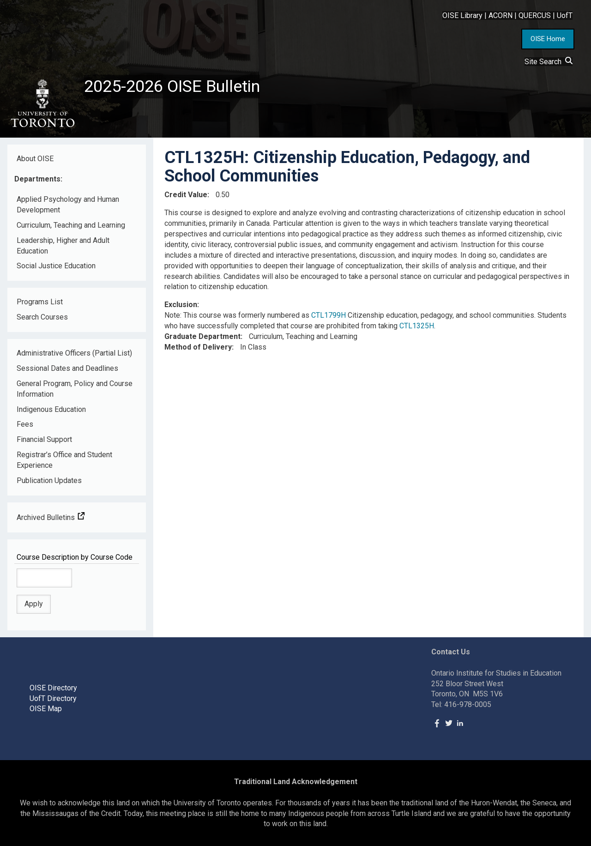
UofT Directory (53, 698)
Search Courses (42, 317)
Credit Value (185, 194)
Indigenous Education (51, 409)
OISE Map (46, 708)
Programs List (40, 301)
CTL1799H (328, 315)
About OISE (35, 158)
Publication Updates (49, 480)
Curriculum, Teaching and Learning (71, 225)
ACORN (500, 15)
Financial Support (44, 439)
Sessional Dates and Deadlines (67, 368)
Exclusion (180, 304)
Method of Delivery (198, 347)
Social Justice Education (56, 265)
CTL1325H (416, 325)
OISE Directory (53, 687)
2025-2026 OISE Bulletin (172, 86)
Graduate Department (202, 336)
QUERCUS (535, 15)
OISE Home (548, 39)
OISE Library (462, 15)
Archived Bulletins (51, 517)
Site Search (549, 61)
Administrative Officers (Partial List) (74, 353)
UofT (565, 15)
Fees (25, 424)
